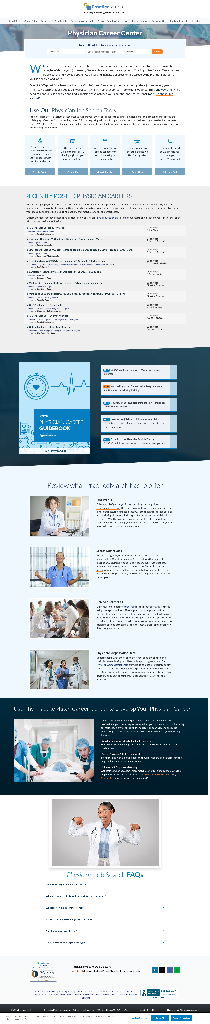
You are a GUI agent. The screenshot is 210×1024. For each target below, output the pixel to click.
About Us (38, 991)
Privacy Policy (40, 994)
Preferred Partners (126, 991)
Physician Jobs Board (107, 217)
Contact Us (107, 778)
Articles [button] (196, 21)
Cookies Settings (139, 1019)
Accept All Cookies (181, 1019)
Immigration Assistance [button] (136, 21)
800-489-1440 (148, 1010)
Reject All (160, 1019)
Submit (157, 51)
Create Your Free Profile (156, 774)
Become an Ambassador (83, 21)
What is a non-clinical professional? (64, 907)
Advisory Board (66, 991)
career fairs (129, 606)
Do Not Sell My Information (86, 994)
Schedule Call (170, 172)
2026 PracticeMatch (22, 1010)
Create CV (72, 172)
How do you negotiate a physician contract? (69, 919)
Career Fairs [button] (30, 21)
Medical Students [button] (179, 21)
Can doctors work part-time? (61, 931)
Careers (93, 991)
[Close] (205, 1019)
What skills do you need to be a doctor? (66, 884)
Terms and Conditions (127, 994)
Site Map (86, 998)
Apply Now (137, 172)
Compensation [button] (159, 21)
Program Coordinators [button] (109, 21)
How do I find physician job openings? (65, 942)
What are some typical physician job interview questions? (76, 896)
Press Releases (107, 991)
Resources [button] (46, 21)
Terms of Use (108, 994)
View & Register (105, 172)
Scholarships (61, 21)
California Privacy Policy (60, 994)
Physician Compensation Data (112, 664)
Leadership (51, 991)
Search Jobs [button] (14, 21)
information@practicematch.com (184, 1010)
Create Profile (40, 172)
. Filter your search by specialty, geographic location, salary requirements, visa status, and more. (134, 423)
